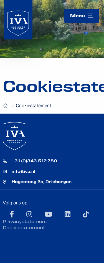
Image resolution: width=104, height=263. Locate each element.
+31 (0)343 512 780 (34, 161)
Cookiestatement (24, 227)
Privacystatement (25, 221)
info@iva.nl (23, 171)
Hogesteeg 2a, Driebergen (42, 181)
